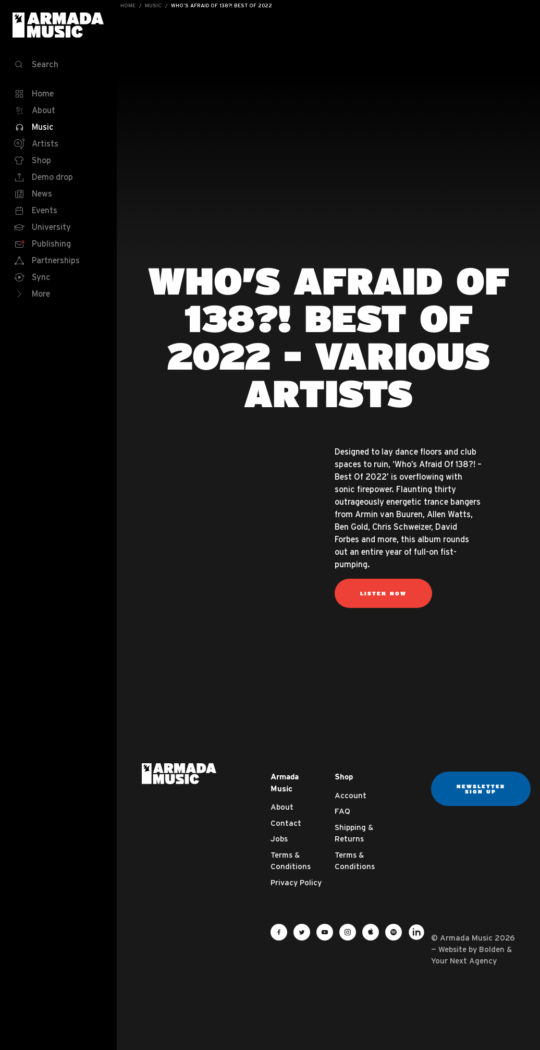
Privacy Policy (296, 882)
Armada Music (58, 25)
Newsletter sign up (481, 789)
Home (128, 5)
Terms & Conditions (291, 860)
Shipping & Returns (354, 833)
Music (153, 5)
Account (350, 795)
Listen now (383, 593)
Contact (286, 823)
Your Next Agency (464, 960)
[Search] (58, 64)
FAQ (342, 811)
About (282, 806)
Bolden (492, 949)
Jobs (279, 838)
